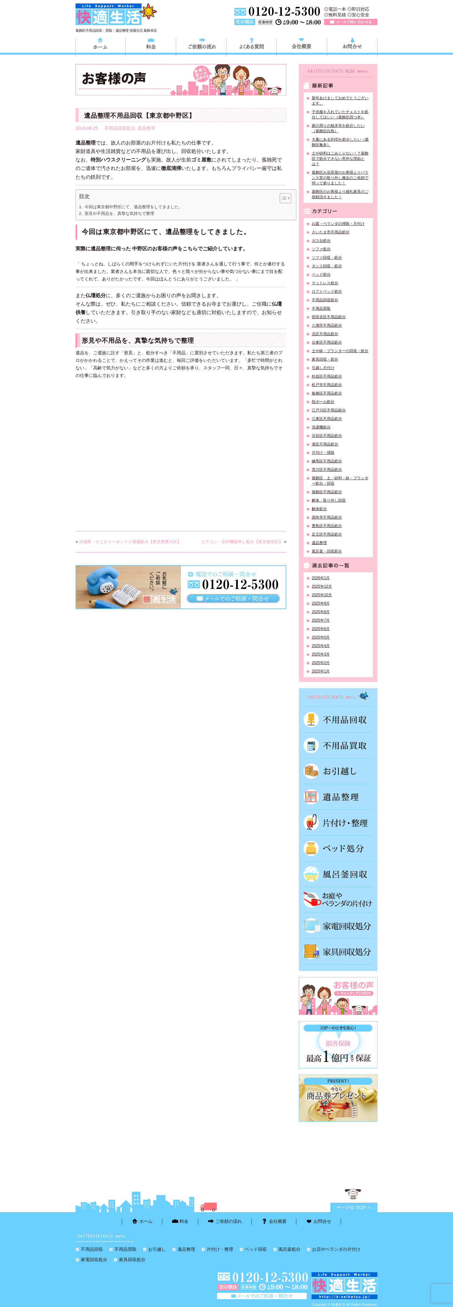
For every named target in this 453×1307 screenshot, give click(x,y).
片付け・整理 (338, 822)
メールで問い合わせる (351, 22)
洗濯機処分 (321, 427)
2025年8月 (321, 612)
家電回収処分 (338, 925)
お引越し (338, 771)
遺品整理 (146, 128)
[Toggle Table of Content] (282, 198)
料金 (151, 46)
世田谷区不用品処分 (329, 317)
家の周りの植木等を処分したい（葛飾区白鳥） (338, 128)
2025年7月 (321, 620)
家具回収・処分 (325, 359)
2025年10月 (322, 595)
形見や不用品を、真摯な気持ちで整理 (119, 213)
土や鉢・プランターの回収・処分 (340, 351)
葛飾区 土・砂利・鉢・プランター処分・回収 (340, 481)
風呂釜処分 (338, 874)
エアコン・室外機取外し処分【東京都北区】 (242, 541)
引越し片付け (323, 368)
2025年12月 (322, 586)
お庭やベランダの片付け (338, 899)
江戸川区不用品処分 (329, 410)
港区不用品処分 (325, 444)
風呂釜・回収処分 (327, 551)
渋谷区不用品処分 (327, 435)
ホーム (101, 46)
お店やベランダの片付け (336, 1249)
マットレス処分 (325, 283)
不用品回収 (338, 719)
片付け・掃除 (323, 452)
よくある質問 (251, 46)
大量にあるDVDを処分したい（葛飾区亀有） (340, 142)
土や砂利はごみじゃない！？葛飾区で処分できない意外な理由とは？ (340, 158)
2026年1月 (321, 578)
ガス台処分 (321, 240)
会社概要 (302, 46)
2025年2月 (321, 663)
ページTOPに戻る (354, 1207)
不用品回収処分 (119, 128)
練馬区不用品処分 (327, 461)
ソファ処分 (321, 249)
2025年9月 (321, 603)
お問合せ (352, 46)
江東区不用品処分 (327, 419)
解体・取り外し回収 (329, 500)
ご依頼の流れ (201, 46)
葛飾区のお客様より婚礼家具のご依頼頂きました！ (340, 194)
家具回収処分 (338, 951)
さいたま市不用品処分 (331, 232)
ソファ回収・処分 (327, 257)
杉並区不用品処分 (327, 376)
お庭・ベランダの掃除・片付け (338, 223)
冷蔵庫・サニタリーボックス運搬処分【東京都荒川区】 (130, 541)
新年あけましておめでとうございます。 (340, 101)
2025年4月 (321, 646)
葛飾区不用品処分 (327, 492)
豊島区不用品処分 (327, 526)
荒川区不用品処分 (327, 469)
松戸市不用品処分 (327, 385)
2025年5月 (321, 637)
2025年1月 (321, 671)
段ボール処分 (323, 402)
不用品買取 (321, 308)
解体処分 (319, 509)
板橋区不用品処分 (327, 393)
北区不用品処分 (325, 334)
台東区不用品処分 (327, 342)
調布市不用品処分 (327, 517)
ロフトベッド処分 (327, 291)
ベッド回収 (338, 848)
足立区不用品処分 (327, 534)
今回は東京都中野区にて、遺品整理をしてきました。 (134, 206)
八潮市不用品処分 (327, 325)
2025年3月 (321, 654)
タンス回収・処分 (327, 266)
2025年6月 (321, 629)
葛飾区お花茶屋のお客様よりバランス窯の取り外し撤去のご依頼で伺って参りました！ (340, 177)
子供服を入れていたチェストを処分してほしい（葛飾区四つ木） (340, 114)
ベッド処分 (321, 274)
